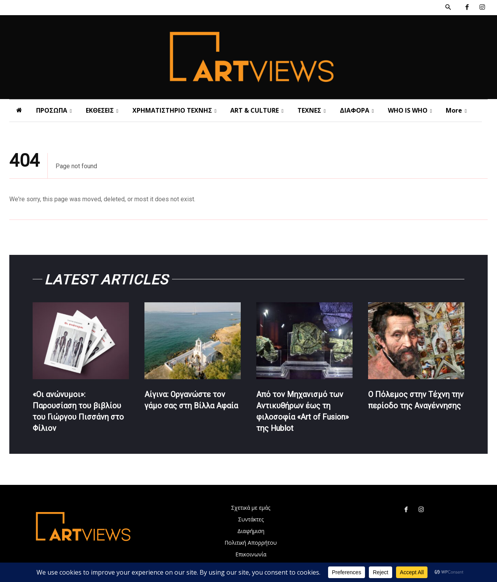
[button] (448, 7)
